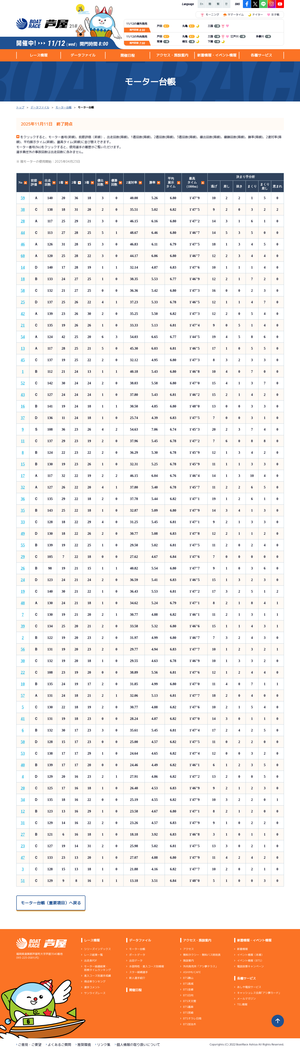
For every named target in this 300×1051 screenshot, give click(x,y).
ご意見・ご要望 (29, 1044)
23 (23, 846)
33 (23, 522)
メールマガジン (246, 998)
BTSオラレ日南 (192, 1018)
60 (23, 256)
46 (23, 244)
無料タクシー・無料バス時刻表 (201, 955)
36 (23, 499)
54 (23, 337)
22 (23, 672)
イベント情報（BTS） (250, 960)
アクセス (188, 949)
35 (23, 510)
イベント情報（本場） (250, 955)
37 (23, 418)
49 (23, 533)
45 (23, 360)
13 (23, 348)
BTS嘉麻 (188, 1007)
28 (23, 221)
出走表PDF (90, 960)
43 (23, 395)
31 (23, 823)
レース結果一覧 (93, 955)
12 (23, 811)
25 (23, 302)
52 (23, 383)
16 (23, 406)
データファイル (40, 107)
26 (23, 568)
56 (23, 649)
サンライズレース (94, 993)
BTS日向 (188, 995)
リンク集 (103, 1044)
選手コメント (92, 987)
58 (23, 290)
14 (23, 267)
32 (23, 487)
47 (23, 857)
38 (23, 209)
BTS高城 (188, 984)
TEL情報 (242, 1004)
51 (23, 881)
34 (23, 800)
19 (23, 591)
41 (23, 719)
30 (23, 661)
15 (23, 464)
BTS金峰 (188, 989)
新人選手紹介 (137, 978)
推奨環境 (84, 1044)
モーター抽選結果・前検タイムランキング (97, 968)
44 (23, 233)
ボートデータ (137, 955)
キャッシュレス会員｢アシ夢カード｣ (258, 993)
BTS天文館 (189, 1001)
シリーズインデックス (97, 949)
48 (23, 603)
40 (23, 765)
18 (23, 279)
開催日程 (127, 55)
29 (23, 557)
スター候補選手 (138, 972)
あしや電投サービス (249, 987)
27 (23, 834)
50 (23, 742)
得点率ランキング (94, 981)
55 (23, 545)
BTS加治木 (189, 1024)
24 (23, 580)
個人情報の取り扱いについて (138, 1044)
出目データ (135, 960)
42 (23, 314)
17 (23, 476)
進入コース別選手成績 (97, 976)
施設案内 (188, 960)
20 (23, 788)
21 (23, 325)
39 (23, 626)
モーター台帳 (64, 107)
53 (23, 753)
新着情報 (242, 949)
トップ (20, 107)
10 (23, 684)
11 (23, 441)
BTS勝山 (188, 978)
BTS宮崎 (188, 1013)
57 (23, 695)
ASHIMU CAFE (192, 972)
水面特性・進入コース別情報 (146, 966)
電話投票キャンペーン (250, 966)
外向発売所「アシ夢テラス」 (200, 966)
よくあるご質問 (59, 1044)
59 (23, 198)
